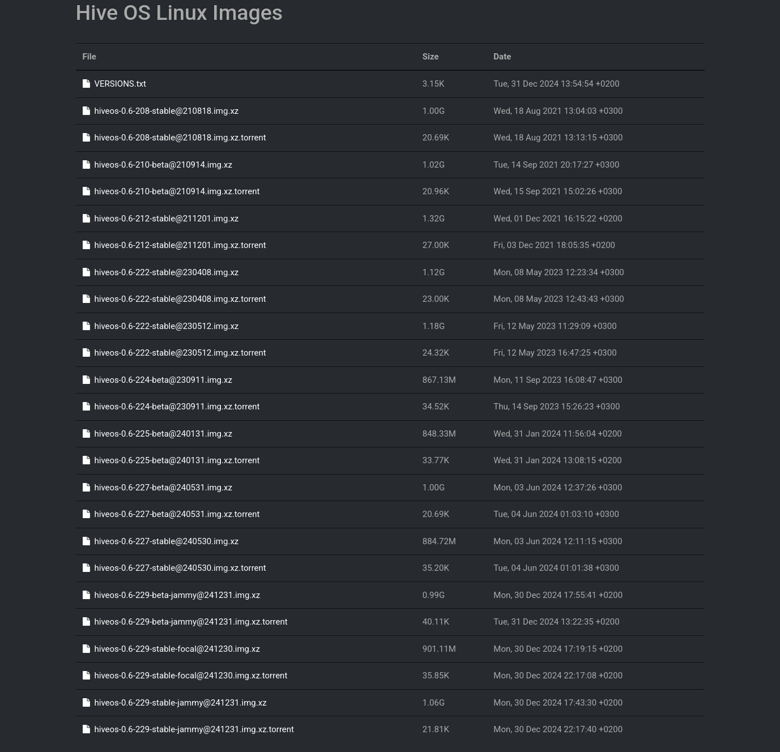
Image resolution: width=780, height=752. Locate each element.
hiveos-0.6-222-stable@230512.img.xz (161, 326)
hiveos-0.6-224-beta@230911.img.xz (157, 380)
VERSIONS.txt (114, 84)
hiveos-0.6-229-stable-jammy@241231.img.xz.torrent (189, 729)
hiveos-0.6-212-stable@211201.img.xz (161, 218)
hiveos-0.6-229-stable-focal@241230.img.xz (171, 649)
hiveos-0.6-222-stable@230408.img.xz (161, 272)
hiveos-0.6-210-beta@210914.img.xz (157, 165)
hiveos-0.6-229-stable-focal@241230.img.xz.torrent (185, 675)
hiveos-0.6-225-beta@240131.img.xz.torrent (171, 460)
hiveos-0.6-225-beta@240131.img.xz (157, 434)
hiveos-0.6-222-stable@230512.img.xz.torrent (174, 353)
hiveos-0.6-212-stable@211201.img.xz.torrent (174, 245)
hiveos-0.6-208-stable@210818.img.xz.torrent (174, 138)
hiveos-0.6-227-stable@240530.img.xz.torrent (174, 568)
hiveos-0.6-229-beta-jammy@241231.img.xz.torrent (185, 622)
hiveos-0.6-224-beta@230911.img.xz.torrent (171, 406)
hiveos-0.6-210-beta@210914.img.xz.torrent (171, 191)
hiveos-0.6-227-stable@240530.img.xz (161, 541)
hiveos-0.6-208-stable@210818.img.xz (161, 111)
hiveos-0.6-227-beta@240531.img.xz (157, 487)
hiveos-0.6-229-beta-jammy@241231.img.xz (172, 595)
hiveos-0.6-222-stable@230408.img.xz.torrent (174, 299)
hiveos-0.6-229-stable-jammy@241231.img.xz (175, 703)
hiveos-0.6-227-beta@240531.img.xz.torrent (171, 514)
